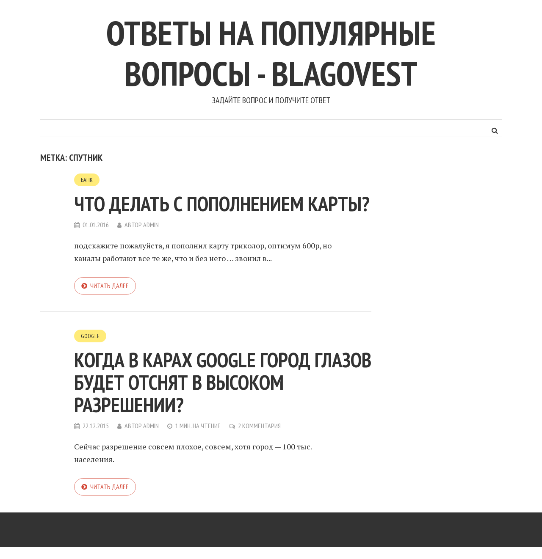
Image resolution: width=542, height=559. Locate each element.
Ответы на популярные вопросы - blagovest (271, 53)
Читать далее (109, 285)
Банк (87, 180)
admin (151, 224)
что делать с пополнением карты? (222, 203)
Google (90, 336)
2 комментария (259, 425)
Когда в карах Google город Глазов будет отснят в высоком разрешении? (222, 382)
